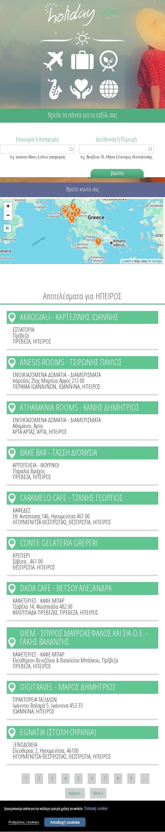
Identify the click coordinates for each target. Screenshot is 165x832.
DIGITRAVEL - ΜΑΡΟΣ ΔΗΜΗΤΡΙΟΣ (68, 686)
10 (12, 731)
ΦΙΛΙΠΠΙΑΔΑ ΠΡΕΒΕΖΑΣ (35, 612)
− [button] (8, 216)
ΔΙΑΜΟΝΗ (79, 51)
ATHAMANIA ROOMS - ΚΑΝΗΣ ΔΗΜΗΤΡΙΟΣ (79, 407)
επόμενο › (75, 793)
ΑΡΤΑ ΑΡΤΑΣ (24, 432)
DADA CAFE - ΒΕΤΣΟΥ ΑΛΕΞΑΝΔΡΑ (66, 587)
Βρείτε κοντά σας (82, 189)
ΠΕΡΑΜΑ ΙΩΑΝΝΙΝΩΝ (34, 386)
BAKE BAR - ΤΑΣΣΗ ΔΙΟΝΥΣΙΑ (58, 452)
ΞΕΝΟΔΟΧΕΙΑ (25, 745)
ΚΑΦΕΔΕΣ (21, 510)
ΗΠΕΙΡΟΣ (42, 341)
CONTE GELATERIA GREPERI (59, 542)
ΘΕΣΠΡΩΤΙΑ (80, 522)
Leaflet (126, 261)
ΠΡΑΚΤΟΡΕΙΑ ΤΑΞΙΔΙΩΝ (35, 700)
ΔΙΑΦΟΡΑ (106, 78)
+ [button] (8, 206)
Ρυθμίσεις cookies (23, 824)
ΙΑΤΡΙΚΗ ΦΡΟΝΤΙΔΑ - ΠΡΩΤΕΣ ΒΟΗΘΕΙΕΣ (81, 86)
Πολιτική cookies (96, 810)
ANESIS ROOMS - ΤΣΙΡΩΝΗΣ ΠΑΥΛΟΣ (71, 362)
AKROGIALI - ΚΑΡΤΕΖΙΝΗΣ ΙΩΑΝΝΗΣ (69, 316)
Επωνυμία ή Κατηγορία (37, 138)
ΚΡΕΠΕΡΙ (21, 555)
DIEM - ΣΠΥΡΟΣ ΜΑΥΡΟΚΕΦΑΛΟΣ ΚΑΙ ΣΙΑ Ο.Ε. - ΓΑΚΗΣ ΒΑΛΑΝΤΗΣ (84, 637)
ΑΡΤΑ (41, 432)
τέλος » (98, 793)
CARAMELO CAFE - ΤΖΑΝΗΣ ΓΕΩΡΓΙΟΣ (71, 497)
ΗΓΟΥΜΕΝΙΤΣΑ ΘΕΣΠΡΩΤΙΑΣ (39, 522)
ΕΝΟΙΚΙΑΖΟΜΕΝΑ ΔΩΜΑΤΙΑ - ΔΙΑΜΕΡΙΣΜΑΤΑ (57, 375)
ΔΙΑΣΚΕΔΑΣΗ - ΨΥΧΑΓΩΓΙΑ (53, 82)
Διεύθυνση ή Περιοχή (116, 138)
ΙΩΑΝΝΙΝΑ (69, 386)
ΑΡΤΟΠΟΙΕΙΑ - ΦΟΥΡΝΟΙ (36, 465)
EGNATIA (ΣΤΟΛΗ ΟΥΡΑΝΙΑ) (58, 732)
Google (157, 261)
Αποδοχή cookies (65, 824)
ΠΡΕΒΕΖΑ (21, 341)
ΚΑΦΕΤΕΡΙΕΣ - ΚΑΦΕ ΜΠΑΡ (38, 601)
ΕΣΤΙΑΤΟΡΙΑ (23, 330)
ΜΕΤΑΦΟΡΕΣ (54, 51)
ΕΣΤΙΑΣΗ (105, 51)
